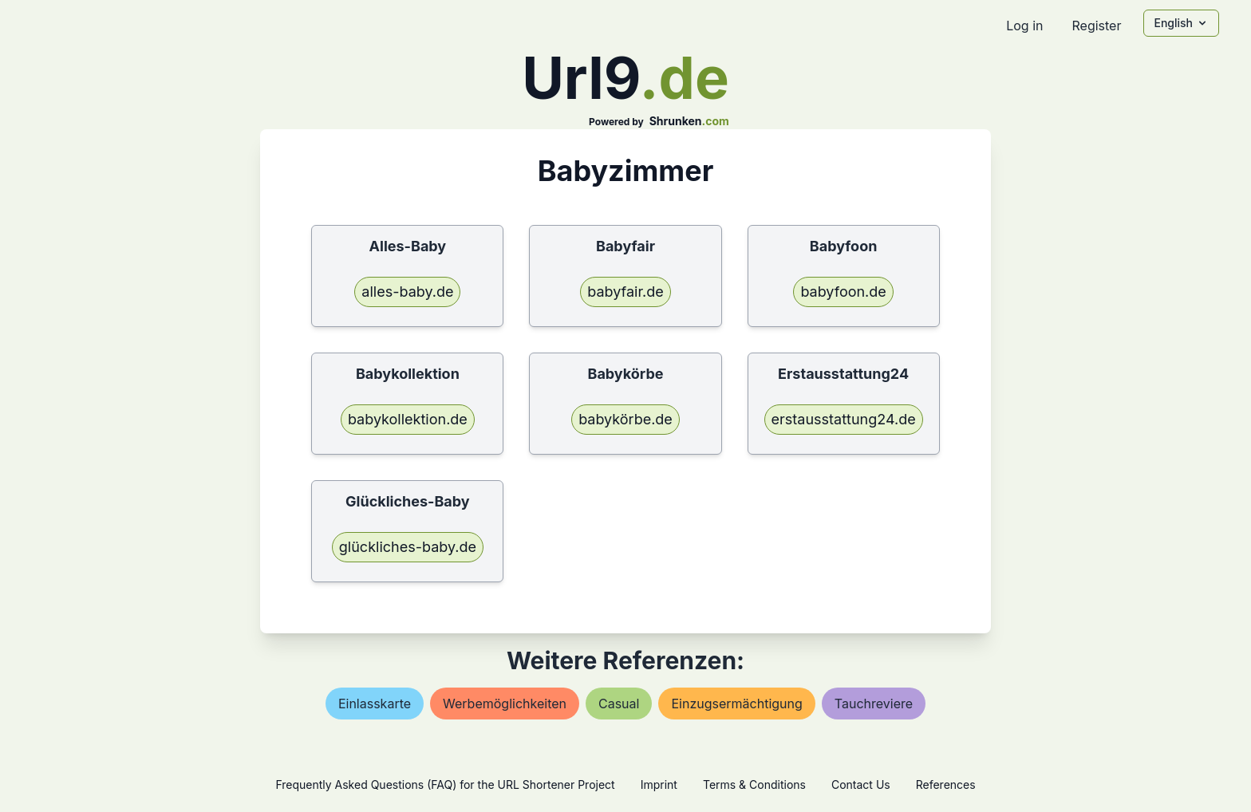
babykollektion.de (408, 419)
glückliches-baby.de (407, 546)
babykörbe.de (625, 419)
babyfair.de (625, 291)
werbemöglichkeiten (504, 703)
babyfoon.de (843, 291)
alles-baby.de (407, 291)
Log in (1024, 26)
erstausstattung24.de (844, 419)
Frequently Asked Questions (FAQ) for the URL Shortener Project (444, 784)
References (946, 784)
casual (618, 703)
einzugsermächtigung (736, 703)
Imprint (659, 784)
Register (1096, 26)
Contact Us (860, 784)
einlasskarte (374, 703)
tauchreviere (874, 703)
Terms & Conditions (754, 784)
